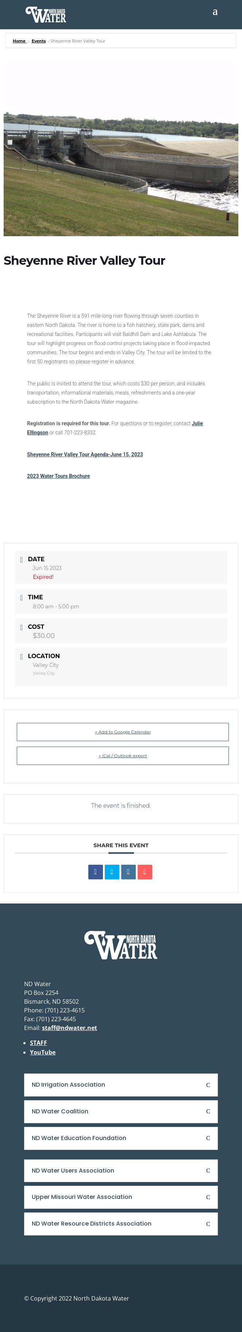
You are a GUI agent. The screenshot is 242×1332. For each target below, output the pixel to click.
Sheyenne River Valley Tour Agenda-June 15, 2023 (85, 454)
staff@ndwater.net (69, 1028)
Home (20, 41)
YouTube (42, 1052)
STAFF (38, 1043)
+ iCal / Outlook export (123, 755)
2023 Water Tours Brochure (58, 476)
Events (39, 41)
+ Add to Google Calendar (123, 732)
